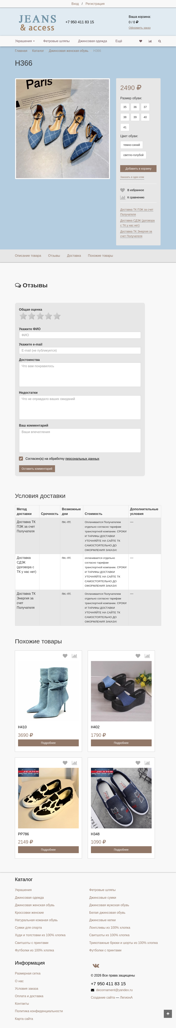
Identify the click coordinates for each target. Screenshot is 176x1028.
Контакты (22, 1003)
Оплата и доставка (29, 995)
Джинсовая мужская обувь (109, 904)
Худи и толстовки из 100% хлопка (40, 934)
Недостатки (28, 392)
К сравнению (135, 197)
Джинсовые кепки (102, 919)
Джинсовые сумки (102, 897)
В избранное (135, 190)
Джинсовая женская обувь (35, 904)
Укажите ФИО (30, 329)
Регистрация (95, 3)
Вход (75, 3)
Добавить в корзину (138, 168)
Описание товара (28, 255)
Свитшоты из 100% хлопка (109, 934)
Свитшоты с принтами (32, 942)
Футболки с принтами (105, 949)
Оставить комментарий (37, 468)
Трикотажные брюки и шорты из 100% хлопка (123, 942)
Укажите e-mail (30, 344)
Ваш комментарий (33, 425)
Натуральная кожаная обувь (36, 919)
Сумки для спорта (28, 927)
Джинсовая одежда (88, 41)
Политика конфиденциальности (39, 1010)
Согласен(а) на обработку (60, 459)
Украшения (25, 41)
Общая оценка (30, 309)
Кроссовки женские (29, 912)
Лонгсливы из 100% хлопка (109, 927)
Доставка (74, 255)
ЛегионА (126, 997)
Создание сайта (103, 997)
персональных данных (82, 458)
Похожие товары (100, 255)
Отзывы (54, 255)
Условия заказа (26, 988)
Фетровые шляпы (54, 41)
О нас (19, 980)
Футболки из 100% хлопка (34, 949)
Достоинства (29, 360)
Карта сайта (24, 1018)
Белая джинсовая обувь (107, 912)
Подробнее (48, 742)
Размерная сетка (28, 973)
